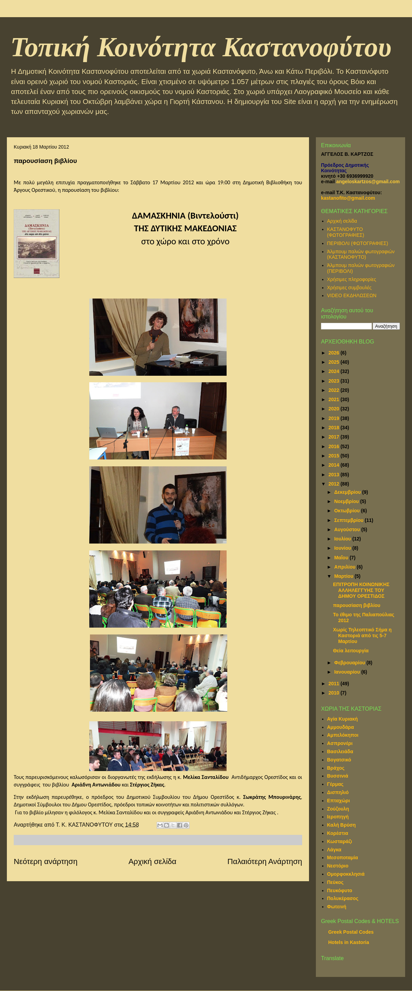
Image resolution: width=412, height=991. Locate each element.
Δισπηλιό (338, 792)
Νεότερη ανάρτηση (46, 861)
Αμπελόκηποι (342, 735)
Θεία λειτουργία (351, 650)
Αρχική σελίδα (152, 861)
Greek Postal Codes (351, 932)
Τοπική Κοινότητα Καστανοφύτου (200, 47)
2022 (335, 390)
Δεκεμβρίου (348, 492)
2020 (335, 408)
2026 (335, 352)
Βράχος (336, 768)
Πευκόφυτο (339, 890)
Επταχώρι (338, 800)
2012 (335, 484)
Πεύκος (335, 882)
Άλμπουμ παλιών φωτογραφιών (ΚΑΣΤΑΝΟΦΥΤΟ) (361, 254)
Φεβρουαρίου (350, 662)
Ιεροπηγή (338, 816)
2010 (335, 693)
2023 (335, 381)
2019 (335, 418)
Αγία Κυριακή (342, 719)
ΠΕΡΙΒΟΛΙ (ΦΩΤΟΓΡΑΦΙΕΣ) (357, 243)
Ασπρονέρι (340, 743)
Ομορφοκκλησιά (346, 874)
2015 (335, 455)
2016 (335, 446)
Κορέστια (337, 833)
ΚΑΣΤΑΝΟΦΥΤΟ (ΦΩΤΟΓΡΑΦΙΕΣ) (345, 232)
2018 (335, 427)
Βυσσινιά (337, 776)
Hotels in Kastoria (348, 942)
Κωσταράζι (339, 841)
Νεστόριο (337, 865)
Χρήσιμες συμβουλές (349, 287)
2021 (335, 399)
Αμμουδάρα (340, 727)
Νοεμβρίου (347, 501)
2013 (335, 474)
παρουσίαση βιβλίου (356, 605)
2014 (335, 465)
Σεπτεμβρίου (349, 520)
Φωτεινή (336, 906)
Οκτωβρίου (347, 510)
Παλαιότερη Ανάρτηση (264, 861)
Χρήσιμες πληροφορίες (351, 279)
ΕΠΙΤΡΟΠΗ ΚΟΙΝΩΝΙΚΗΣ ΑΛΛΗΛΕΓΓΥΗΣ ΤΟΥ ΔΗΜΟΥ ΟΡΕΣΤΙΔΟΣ (361, 590)
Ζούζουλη (338, 809)
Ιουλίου (343, 538)
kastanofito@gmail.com (348, 198)
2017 (335, 437)
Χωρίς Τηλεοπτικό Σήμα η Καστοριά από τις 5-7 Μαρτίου (362, 635)
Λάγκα (334, 849)
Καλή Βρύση (341, 825)
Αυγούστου (347, 529)
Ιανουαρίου (347, 672)
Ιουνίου (343, 548)
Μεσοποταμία (342, 857)
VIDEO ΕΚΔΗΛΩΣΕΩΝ (352, 295)
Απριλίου (345, 567)
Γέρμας (335, 784)
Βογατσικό (339, 759)
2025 (335, 362)
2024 (335, 371)
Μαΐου (342, 557)
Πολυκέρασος (342, 898)
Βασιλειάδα (340, 751)
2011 (335, 683)
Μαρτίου (344, 576)
